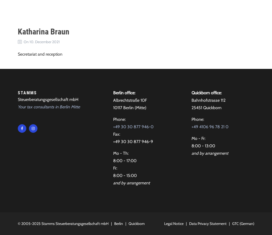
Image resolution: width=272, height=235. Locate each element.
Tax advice (95, 10)
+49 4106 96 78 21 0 (210, 126)
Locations (213, 10)
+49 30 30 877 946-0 (133, 126)
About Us (124, 10)
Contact (186, 10)
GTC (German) (243, 223)
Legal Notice (174, 223)
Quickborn (137, 223)
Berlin (118, 223)
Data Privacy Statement (208, 223)
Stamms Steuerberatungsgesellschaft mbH (75, 223)
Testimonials (155, 10)
